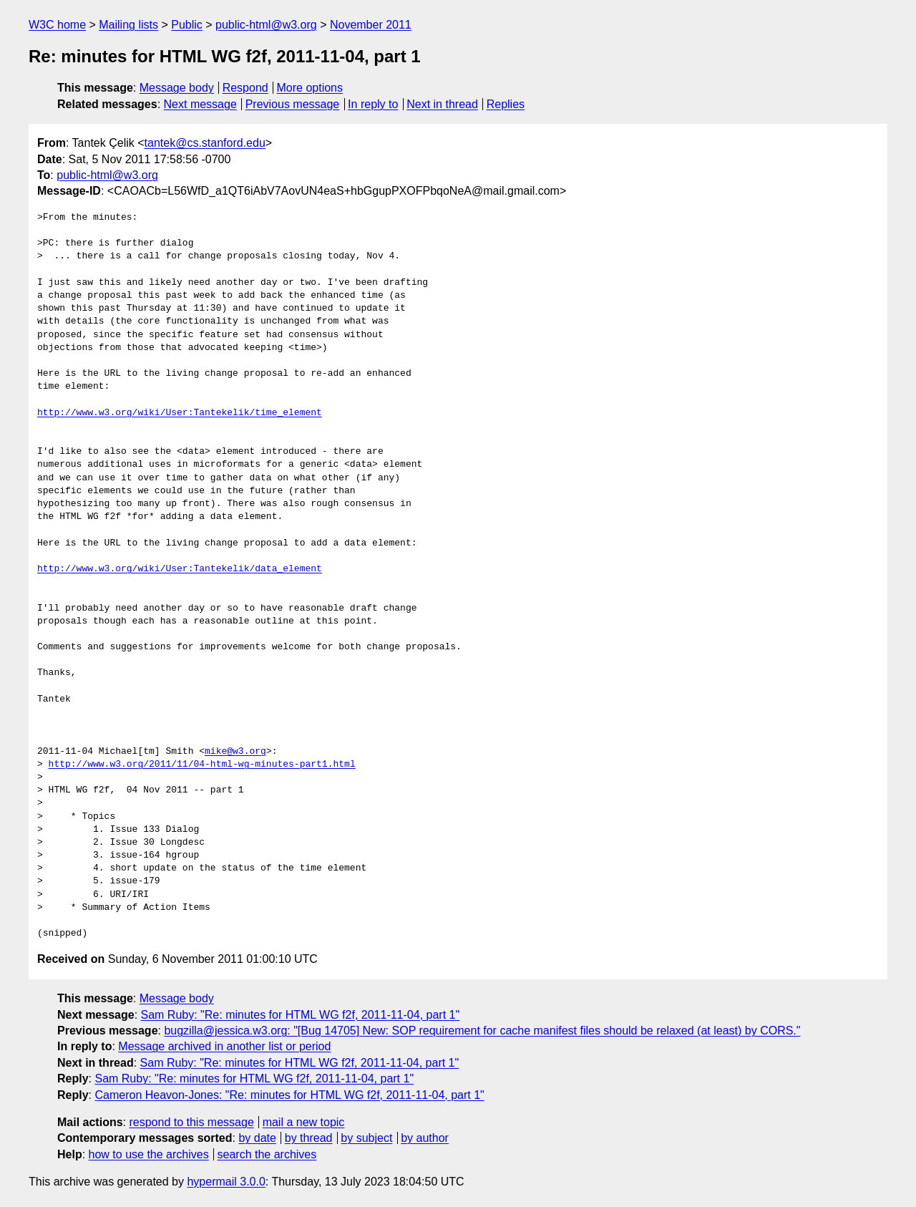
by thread (309, 1138)
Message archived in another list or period (224, 1046)
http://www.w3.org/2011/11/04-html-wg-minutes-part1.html (202, 764)
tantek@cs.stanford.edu (205, 143)
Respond (245, 88)
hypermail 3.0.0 (226, 1182)
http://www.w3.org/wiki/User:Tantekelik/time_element (179, 413)
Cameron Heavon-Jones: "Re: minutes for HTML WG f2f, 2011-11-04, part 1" (289, 1095)
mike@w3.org (235, 751)
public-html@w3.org (266, 25)
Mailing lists (128, 25)
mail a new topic (304, 1122)
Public (187, 25)
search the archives (267, 1154)
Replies (506, 104)
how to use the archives (149, 1154)
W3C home (57, 25)
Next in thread (442, 104)
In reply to (373, 104)
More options (310, 88)
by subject (366, 1138)
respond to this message (191, 1122)
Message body (177, 88)
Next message (200, 104)
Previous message (292, 104)
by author (425, 1138)
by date (257, 1138)
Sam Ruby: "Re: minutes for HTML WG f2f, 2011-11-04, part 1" (300, 1015)
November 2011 (370, 25)
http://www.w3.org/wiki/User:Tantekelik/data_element (179, 569)
